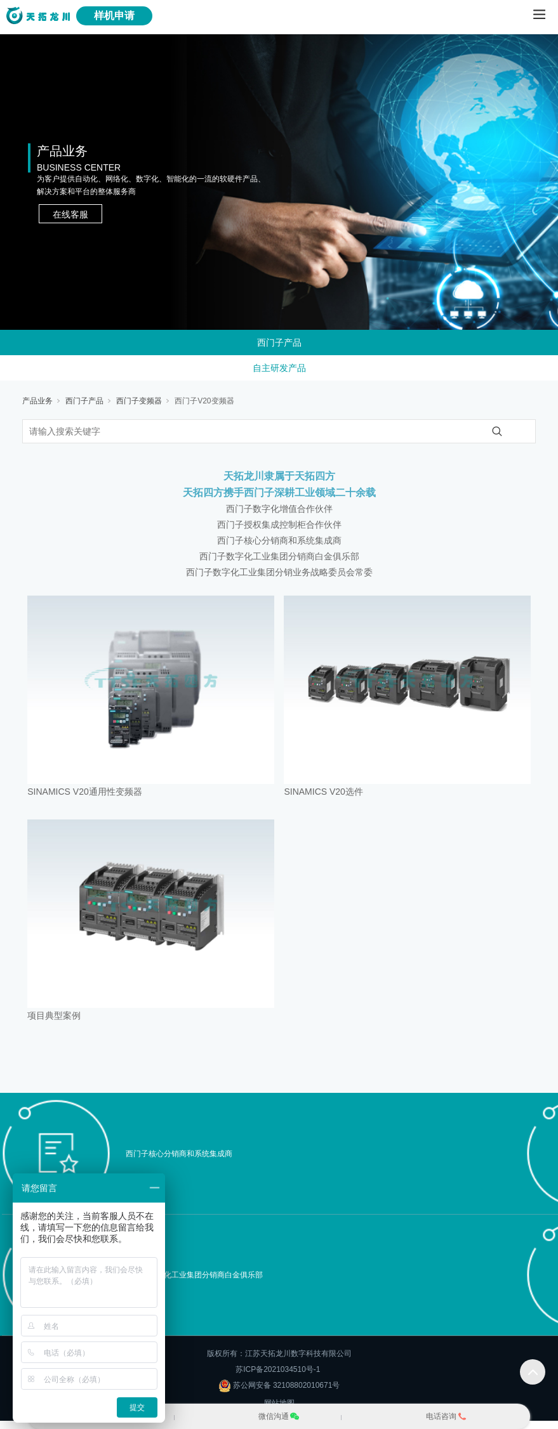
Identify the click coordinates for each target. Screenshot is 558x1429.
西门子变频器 (139, 400)
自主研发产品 (279, 368)
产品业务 (37, 400)
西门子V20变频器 (204, 400)
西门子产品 (279, 342)
